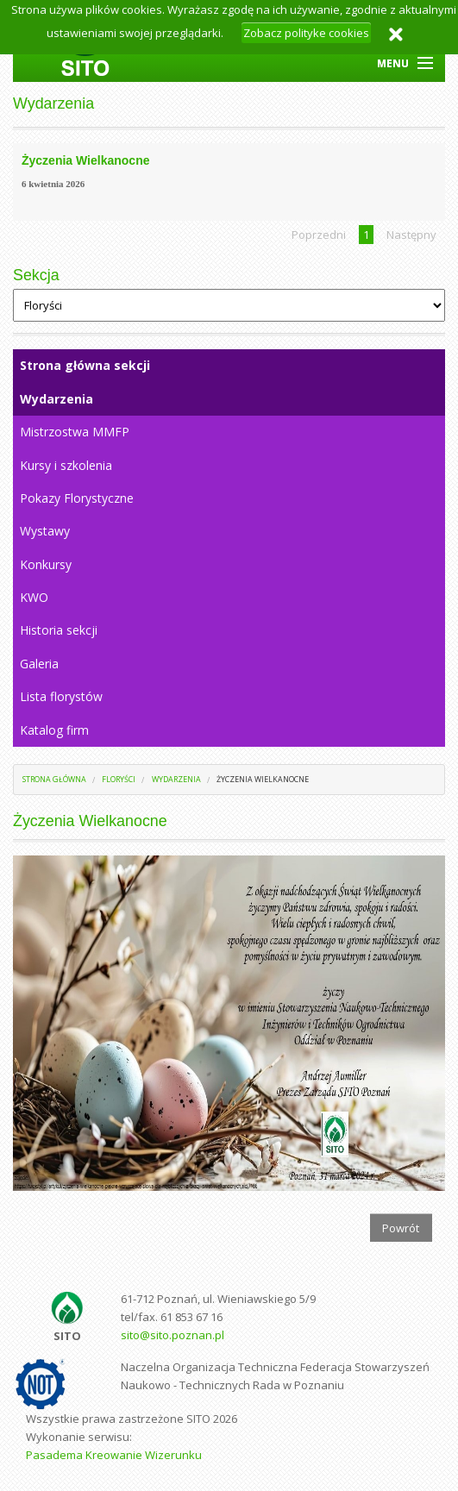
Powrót (400, 1228)
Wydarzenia (56, 399)
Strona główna (54, 779)
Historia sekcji (58, 630)
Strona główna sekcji (85, 365)
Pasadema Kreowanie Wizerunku (114, 1455)
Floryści (118, 779)
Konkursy (46, 564)
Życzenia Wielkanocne (262, 779)
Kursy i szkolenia (66, 465)
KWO (34, 597)
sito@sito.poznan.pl (172, 1335)
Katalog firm (54, 730)
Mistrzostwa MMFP (74, 431)
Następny (411, 234)
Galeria (39, 663)
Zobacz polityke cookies (306, 33)
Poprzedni (319, 234)
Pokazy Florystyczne (77, 498)
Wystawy (45, 531)
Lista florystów (61, 696)
